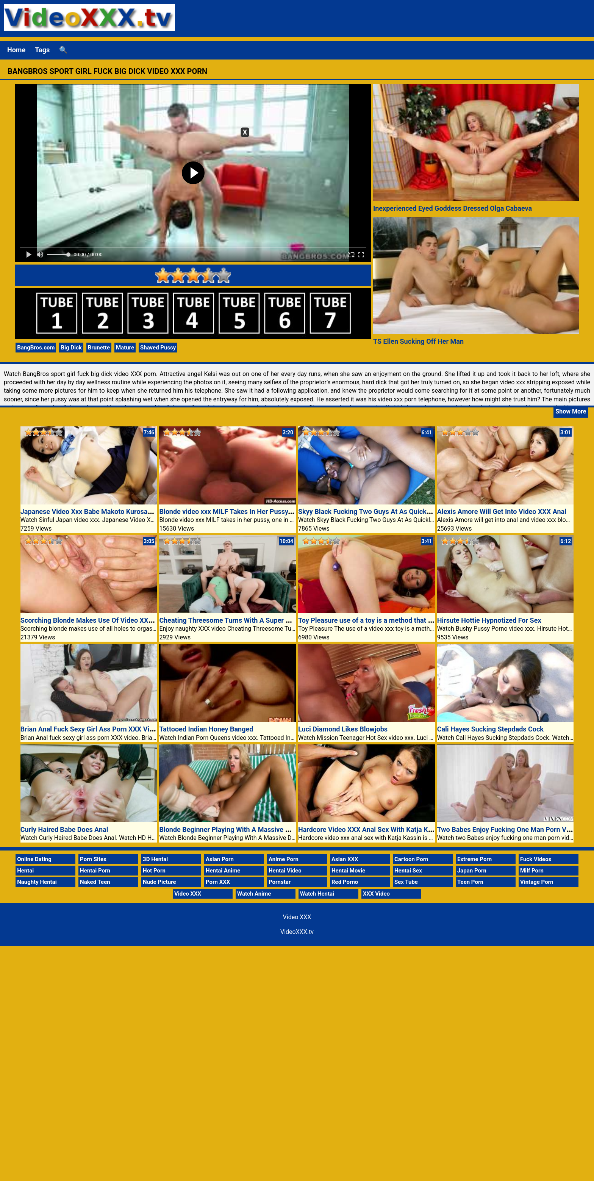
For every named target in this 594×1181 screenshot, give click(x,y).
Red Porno (344, 882)
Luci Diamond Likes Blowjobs (343, 729)
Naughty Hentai (37, 882)
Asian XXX (344, 859)
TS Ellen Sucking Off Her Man (418, 341)
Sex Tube (406, 882)
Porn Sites (93, 859)
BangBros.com (36, 347)
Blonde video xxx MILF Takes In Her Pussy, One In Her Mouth (252, 511)
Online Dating (34, 859)
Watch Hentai (317, 893)
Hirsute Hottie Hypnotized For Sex (489, 620)
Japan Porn (471, 870)
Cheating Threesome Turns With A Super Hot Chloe (237, 620)
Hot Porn (154, 870)
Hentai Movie (348, 870)
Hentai (25, 870)
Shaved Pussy (158, 347)
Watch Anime (254, 893)
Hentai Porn (95, 870)
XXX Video (376, 893)
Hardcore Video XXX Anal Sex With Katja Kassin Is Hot (381, 829)
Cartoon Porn (411, 859)
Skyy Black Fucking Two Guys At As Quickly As (369, 511)
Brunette (99, 347)
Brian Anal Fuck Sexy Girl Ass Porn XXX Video (90, 729)
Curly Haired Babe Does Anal (64, 829)
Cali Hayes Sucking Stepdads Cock (490, 729)
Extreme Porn (474, 859)
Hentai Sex (408, 870)
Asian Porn (220, 859)
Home (16, 50)
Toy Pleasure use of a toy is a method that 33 (367, 620)
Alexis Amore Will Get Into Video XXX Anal (501, 511)
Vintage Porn (536, 882)
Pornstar (280, 882)
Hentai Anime (223, 870)
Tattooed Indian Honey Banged (206, 729)
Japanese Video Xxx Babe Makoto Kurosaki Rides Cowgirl (108, 511)
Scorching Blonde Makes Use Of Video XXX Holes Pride (105, 620)
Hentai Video (285, 870)
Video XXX (187, 893)
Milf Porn (532, 870)
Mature (125, 347)
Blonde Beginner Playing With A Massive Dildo (230, 829)
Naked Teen (95, 882)
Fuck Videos (536, 859)
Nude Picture (159, 882)
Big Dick (71, 347)
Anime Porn (284, 859)
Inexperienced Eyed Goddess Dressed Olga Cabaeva (452, 208)
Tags (42, 50)
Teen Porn (470, 882)
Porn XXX (218, 882)
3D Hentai (155, 859)
